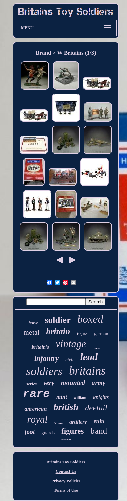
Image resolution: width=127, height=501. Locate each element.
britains (87, 370)
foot (30, 432)
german (101, 333)
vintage (71, 344)
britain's (40, 347)
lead (89, 357)
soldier (58, 320)
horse (33, 322)
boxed (90, 319)
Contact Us (66, 471)
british (66, 407)
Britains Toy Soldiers (65, 461)
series (31, 383)
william (80, 397)
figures (72, 431)
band (98, 430)
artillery (78, 422)
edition (66, 439)
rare (36, 394)
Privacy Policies (66, 480)
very (48, 382)
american (35, 409)
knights (101, 397)
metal (32, 332)
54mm (58, 423)
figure (82, 333)
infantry (46, 358)
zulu (99, 421)
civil (69, 360)
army (98, 382)
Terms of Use (66, 490)
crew (96, 348)
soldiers (44, 371)
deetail (96, 407)
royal (37, 419)
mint (61, 397)
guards (48, 432)
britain (58, 331)
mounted (73, 382)
